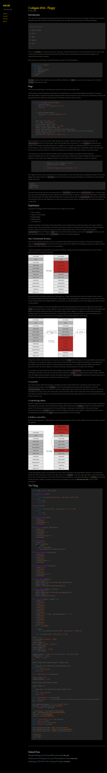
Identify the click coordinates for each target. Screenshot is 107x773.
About (5, 21)
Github (5, 16)
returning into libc (82, 479)
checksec (38, 52)
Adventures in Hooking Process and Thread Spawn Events (52, 758)
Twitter (5, 19)
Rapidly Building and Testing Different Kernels (48, 755)
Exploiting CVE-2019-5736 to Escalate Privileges (49, 761)
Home (5, 14)
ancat (6, 5)
